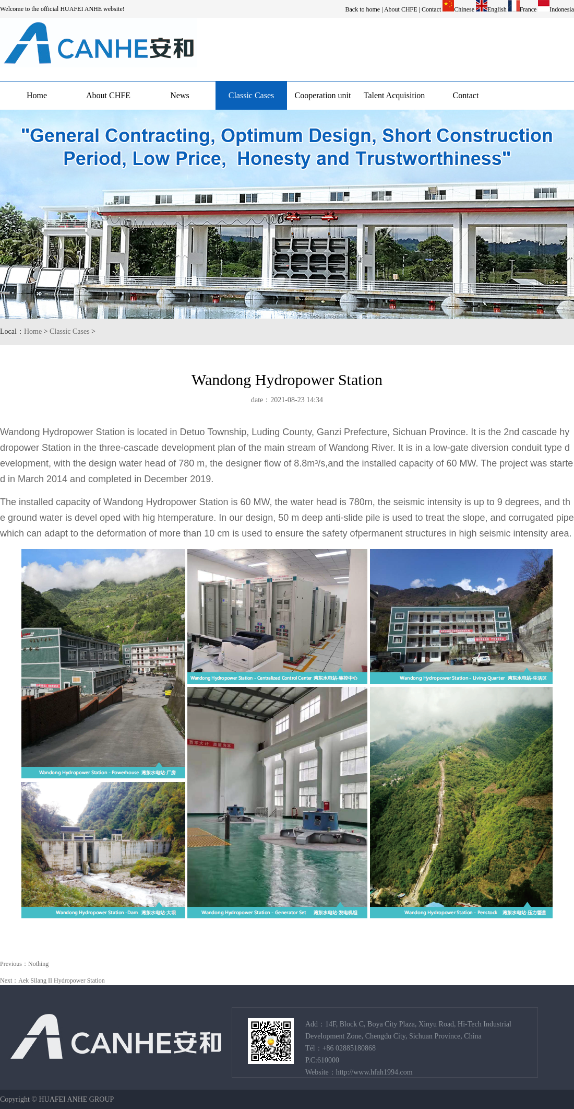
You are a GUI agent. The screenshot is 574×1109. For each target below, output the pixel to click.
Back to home (362, 9)
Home (37, 95)
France (528, 9)
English (497, 9)
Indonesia (561, 9)
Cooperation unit (323, 95)
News (179, 95)
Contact (431, 9)
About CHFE (400, 9)
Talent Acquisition (394, 95)
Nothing (38, 963)
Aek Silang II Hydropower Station (61, 980)
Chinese (464, 9)
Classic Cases (251, 95)
